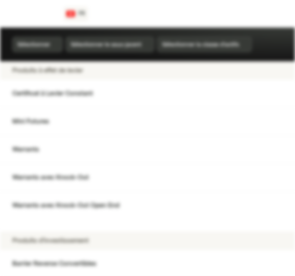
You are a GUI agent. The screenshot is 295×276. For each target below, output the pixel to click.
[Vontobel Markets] (33, 13)
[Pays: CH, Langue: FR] (75, 13)
